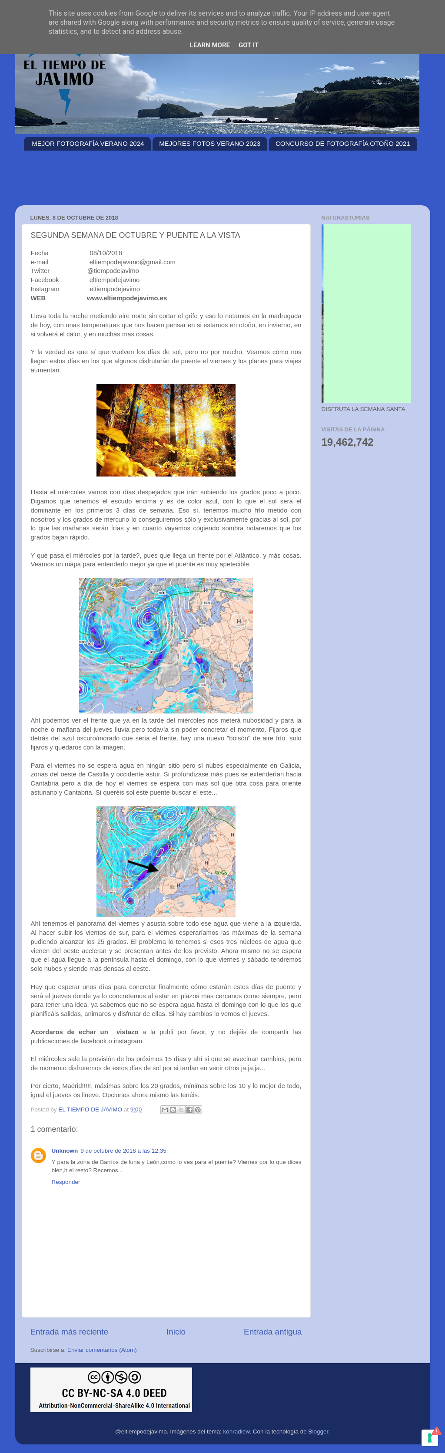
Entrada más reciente (69, 1331)
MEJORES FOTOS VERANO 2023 (209, 143)
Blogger (318, 1431)
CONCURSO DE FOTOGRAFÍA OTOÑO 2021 (343, 143)
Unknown (65, 1150)
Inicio (176, 1331)
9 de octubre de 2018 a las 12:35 (123, 1150)
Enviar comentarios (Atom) (102, 1350)
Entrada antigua (273, 1331)
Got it (249, 45)
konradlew (236, 1431)
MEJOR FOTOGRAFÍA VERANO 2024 (88, 143)
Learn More (210, 45)
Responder (66, 1182)
